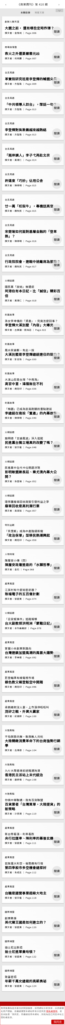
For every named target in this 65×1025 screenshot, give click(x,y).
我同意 (58, 1021)
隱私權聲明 (52, 1011)
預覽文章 (39, 12)
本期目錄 (25, 12)
